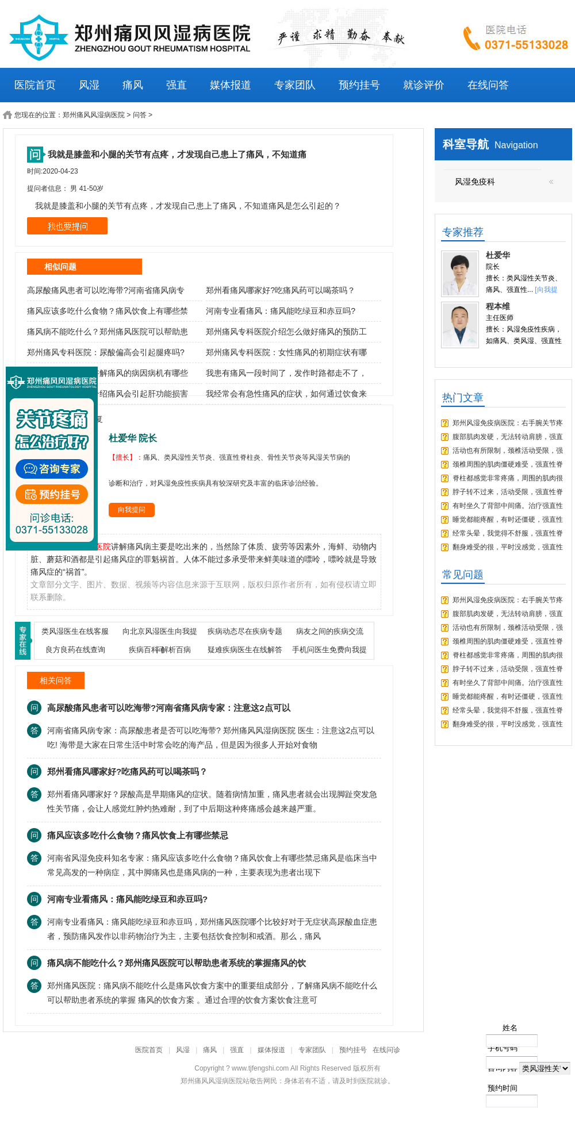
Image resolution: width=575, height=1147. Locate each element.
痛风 (132, 85)
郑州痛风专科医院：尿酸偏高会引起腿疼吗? (106, 352)
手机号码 (503, 1048)
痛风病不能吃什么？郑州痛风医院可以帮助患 (107, 331)
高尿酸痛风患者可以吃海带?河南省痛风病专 (106, 290)
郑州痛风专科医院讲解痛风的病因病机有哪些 (107, 373)
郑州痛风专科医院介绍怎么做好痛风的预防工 (286, 331)
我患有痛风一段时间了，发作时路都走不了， (286, 373)
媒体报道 (230, 85)
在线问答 (488, 85)
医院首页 (35, 85)
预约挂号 (359, 85)
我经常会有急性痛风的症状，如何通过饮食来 (286, 393)
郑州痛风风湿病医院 (94, 115)
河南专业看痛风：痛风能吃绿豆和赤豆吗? (280, 310)
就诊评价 (423, 85)
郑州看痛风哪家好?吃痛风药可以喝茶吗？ (280, 290)
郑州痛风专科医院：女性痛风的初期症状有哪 (286, 352)
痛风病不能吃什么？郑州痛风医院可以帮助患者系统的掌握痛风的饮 (176, 963)
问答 (140, 115)
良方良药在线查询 (75, 649)
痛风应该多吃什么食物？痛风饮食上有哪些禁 (107, 310)
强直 (176, 85)
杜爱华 (498, 255)
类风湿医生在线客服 (75, 631)
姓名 (510, 1027)
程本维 (498, 306)
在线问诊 (386, 1050)
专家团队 (295, 85)
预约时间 (503, 1088)
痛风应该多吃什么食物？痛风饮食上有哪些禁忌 (137, 835)
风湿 (89, 85)
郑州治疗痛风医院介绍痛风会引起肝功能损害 (107, 393)
